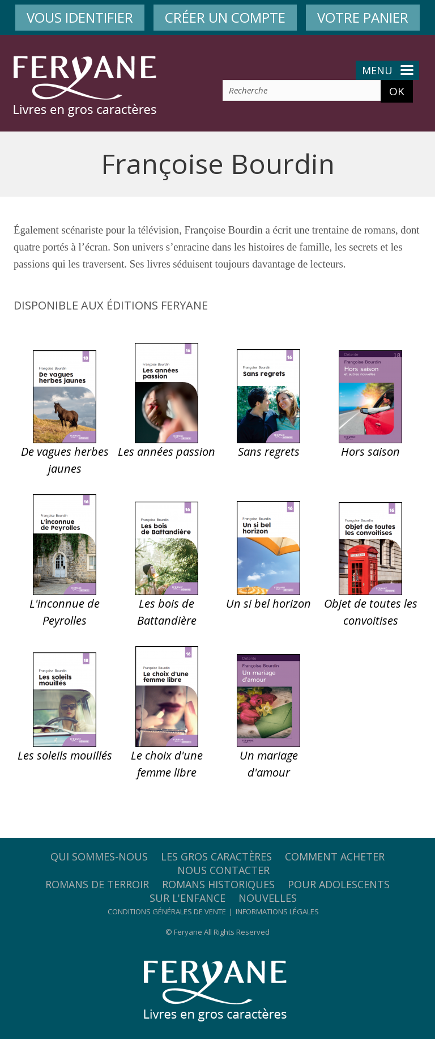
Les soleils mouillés (65, 755)
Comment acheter (335, 856)
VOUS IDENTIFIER (80, 17)
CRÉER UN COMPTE (225, 17)
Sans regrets (269, 451)
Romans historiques (218, 884)
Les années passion (166, 451)
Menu (387, 70)
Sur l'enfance (187, 898)
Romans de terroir (97, 884)
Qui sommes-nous (99, 856)
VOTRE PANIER (362, 17)
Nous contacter (223, 870)
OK (396, 91)
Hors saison (370, 451)
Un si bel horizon (268, 603)
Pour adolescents (339, 884)
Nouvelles (267, 898)
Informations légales (277, 911)
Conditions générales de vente (167, 911)
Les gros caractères (216, 856)
